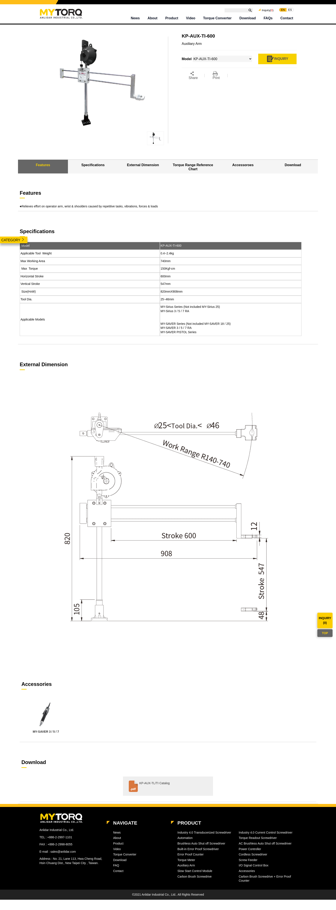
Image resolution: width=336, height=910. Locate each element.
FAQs (268, 18)
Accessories (247, 871)
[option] (45, 717)
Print (216, 75)
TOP (325, 633)
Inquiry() (267, 10)
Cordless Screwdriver (253, 854)
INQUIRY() (325, 620)
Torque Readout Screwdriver (258, 838)
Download (247, 18)
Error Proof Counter (190, 854)
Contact (286, 18)
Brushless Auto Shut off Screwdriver (201, 843)
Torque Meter (186, 860)
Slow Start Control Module (194, 871)
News (135, 18)
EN (283, 9)
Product (171, 18)
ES (290, 9)
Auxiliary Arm (186, 865)
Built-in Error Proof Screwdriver (198, 849)
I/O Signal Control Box (253, 865)
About (152, 18)
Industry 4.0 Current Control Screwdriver (265, 832)
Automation (185, 838)
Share (193, 75)
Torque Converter (217, 18)
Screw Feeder (248, 860)
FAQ (116, 865)
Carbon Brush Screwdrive (194, 876)
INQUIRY (277, 58)
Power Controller (250, 849)
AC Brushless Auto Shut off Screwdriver (265, 843)
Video (190, 18)
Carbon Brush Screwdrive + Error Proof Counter (265, 879)
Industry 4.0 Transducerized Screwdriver (204, 832)
